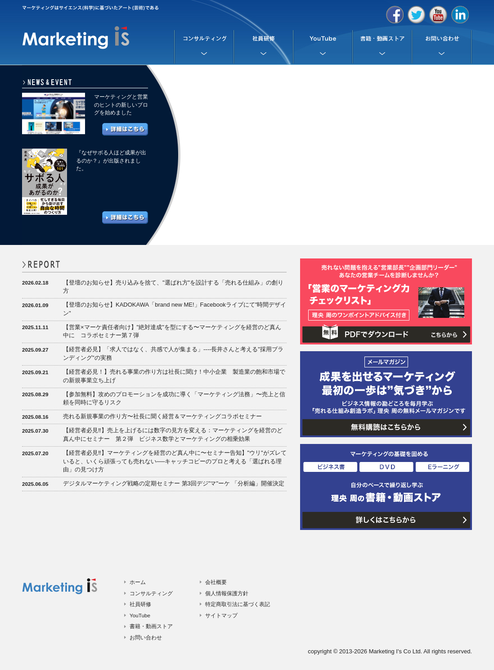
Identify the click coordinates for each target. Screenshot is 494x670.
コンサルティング (151, 593)
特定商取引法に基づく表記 (237, 604)
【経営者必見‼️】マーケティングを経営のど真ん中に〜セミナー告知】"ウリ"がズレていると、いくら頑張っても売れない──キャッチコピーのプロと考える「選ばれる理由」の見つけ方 (175, 461)
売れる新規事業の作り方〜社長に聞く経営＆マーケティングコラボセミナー (162, 416)
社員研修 (140, 604)
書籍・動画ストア (151, 626)
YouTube (140, 615)
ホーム (138, 582)
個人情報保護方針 (226, 593)
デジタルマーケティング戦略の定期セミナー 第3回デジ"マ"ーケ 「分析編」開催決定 (173, 483)
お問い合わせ (146, 637)
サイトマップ (221, 615)
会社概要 (216, 582)
